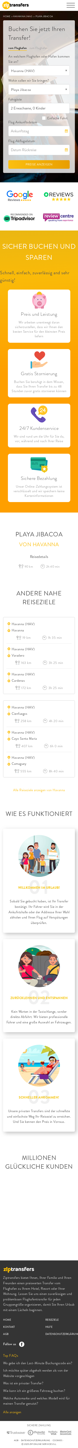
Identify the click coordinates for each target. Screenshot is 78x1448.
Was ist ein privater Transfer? (23, 1383)
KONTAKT (9, 1327)
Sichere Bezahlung (39, 478)
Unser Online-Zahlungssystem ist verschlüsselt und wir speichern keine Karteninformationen (39, 491)
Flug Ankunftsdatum (22, 122)
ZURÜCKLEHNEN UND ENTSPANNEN (39, 998)
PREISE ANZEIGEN (39, 164)
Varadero (18, 655)
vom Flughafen (17, 48)
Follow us (12, 1344)
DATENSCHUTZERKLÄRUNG (35, 1440)
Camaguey (19, 763)
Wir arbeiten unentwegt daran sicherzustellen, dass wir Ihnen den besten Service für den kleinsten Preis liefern (39, 329)
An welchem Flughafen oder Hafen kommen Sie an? (39, 59)
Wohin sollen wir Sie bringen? (28, 80)
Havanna (18, 630)
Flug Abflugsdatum (21, 141)
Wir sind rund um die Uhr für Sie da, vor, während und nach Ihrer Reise (39, 438)
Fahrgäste (15, 99)
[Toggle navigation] (70, 7)
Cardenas (18, 680)
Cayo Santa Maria (24, 738)
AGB (6, 1334)
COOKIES (57, 1440)
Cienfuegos (19, 713)
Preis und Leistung (39, 314)
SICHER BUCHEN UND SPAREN (39, 252)
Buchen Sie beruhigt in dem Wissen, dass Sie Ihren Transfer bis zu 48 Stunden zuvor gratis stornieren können (39, 386)
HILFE (49, 1327)
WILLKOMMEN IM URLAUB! (39, 887)
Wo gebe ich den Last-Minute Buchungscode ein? (37, 1363)
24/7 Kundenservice (39, 428)
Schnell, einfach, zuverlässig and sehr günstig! (34, 276)
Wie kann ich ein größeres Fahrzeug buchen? (34, 1390)
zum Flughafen (39, 48)
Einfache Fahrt (54, 118)
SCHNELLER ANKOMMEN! (39, 1097)
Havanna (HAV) (23, 624)
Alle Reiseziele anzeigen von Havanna (39, 790)
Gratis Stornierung (39, 373)
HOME (7, 16)
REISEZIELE (52, 1320)
